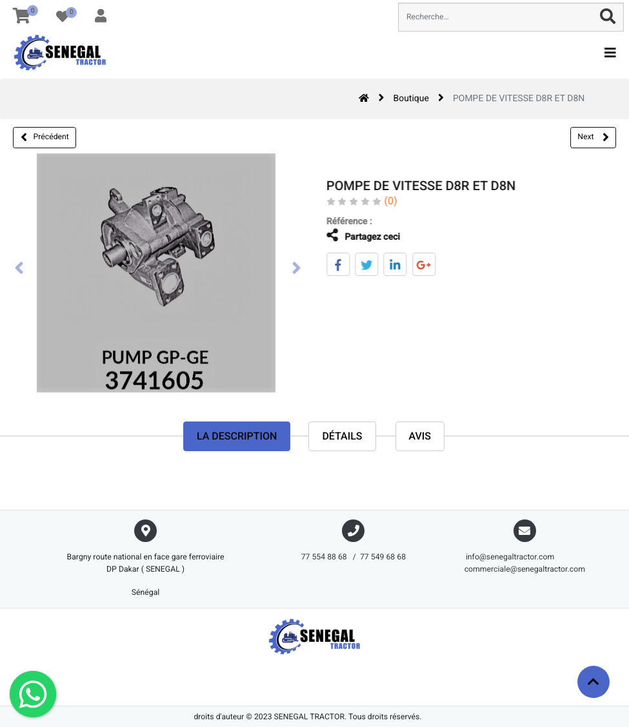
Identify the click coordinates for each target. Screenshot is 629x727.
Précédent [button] (45, 137)
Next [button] (592, 137)
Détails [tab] (342, 436)
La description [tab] (237, 436)
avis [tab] (420, 436)
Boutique (411, 98)
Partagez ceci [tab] (354, 235)
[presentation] (19, 269)
